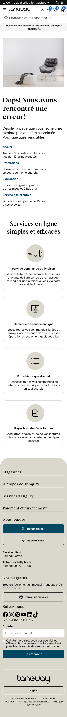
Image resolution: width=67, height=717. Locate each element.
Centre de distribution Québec (26, 2)
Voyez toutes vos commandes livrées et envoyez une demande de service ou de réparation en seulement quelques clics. (34, 333)
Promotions (11, 163)
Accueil (8, 147)
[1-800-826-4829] (57, 2)
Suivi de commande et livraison (33, 268)
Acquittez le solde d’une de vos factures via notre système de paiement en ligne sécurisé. (33, 437)
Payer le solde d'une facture (33, 428)
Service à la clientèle (17, 195)
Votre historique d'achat (33, 376)
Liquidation (10, 179)
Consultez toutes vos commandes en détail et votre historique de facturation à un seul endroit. (34, 385)
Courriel (8, 626)
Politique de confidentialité (33, 701)
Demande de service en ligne (33, 324)
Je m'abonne (33, 654)
